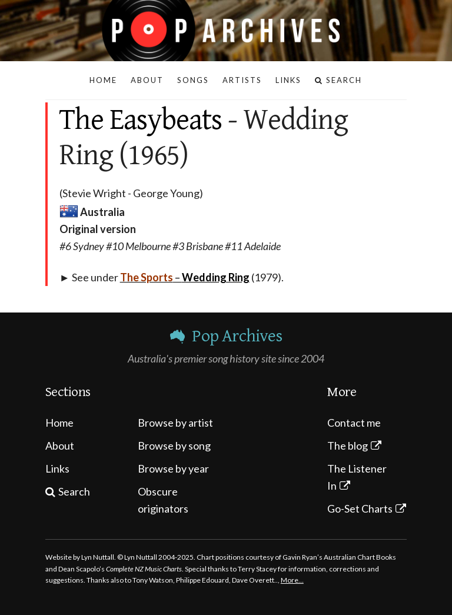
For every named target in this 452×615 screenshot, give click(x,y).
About (59, 445)
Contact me (354, 422)
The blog (347, 445)
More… (292, 580)
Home (59, 422)
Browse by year (173, 468)
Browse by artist (175, 422)
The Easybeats (140, 120)
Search (74, 491)
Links (57, 468)
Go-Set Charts (360, 508)
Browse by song (174, 445)
